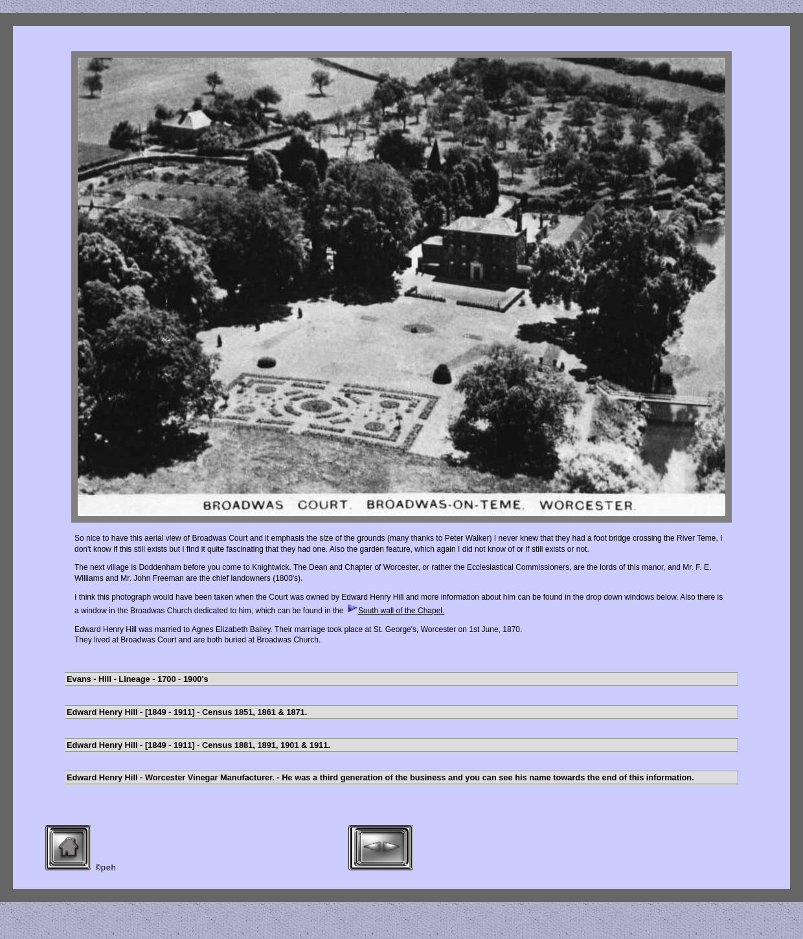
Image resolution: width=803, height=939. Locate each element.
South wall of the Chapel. (395, 610)
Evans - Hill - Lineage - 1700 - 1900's (138, 679)
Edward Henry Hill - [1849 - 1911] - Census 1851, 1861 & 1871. (187, 712)
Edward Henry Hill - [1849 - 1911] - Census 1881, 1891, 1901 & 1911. (198, 745)
